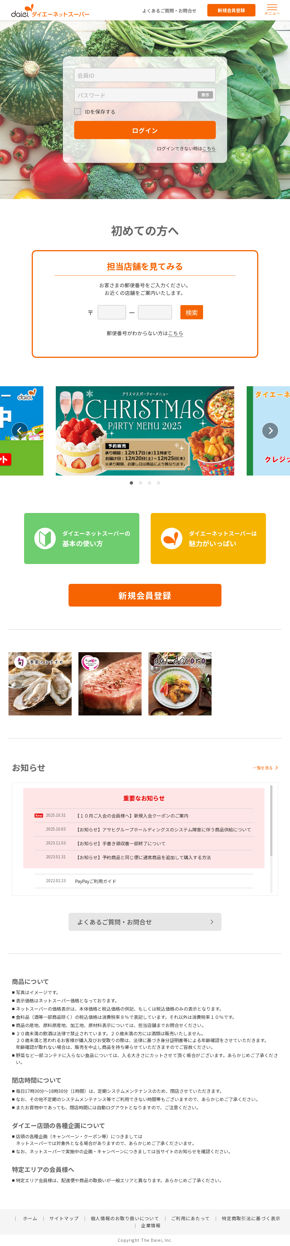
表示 (205, 95)
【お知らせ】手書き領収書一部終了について (120, 843)
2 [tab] (140, 483)
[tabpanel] (145, 431)
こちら (209, 148)
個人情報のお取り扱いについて (125, 1218)
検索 (191, 312)
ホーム (29, 1218)
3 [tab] (149, 483)
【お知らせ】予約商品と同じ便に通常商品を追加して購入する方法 (143, 857)
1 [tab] (131, 483)
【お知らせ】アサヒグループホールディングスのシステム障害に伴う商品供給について (163, 829)
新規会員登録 (231, 10)
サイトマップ (64, 1218)
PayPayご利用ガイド (95, 881)
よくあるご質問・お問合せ (169, 10)
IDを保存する (100, 111)
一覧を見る (265, 767)
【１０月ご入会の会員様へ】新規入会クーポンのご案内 (131, 815)
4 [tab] (158, 483)
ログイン (145, 130)
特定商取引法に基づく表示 (251, 1218)
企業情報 (151, 1225)
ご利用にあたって (190, 1218)
